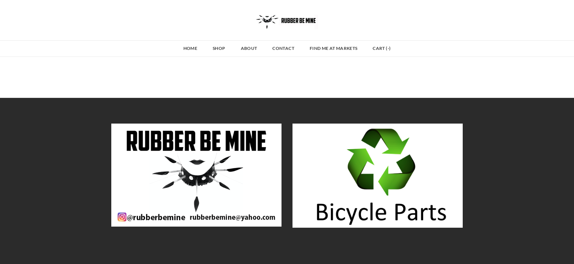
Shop (219, 48)
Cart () (382, 48)
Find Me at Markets (333, 48)
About (249, 48)
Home (190, 48)
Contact (283, 48)
